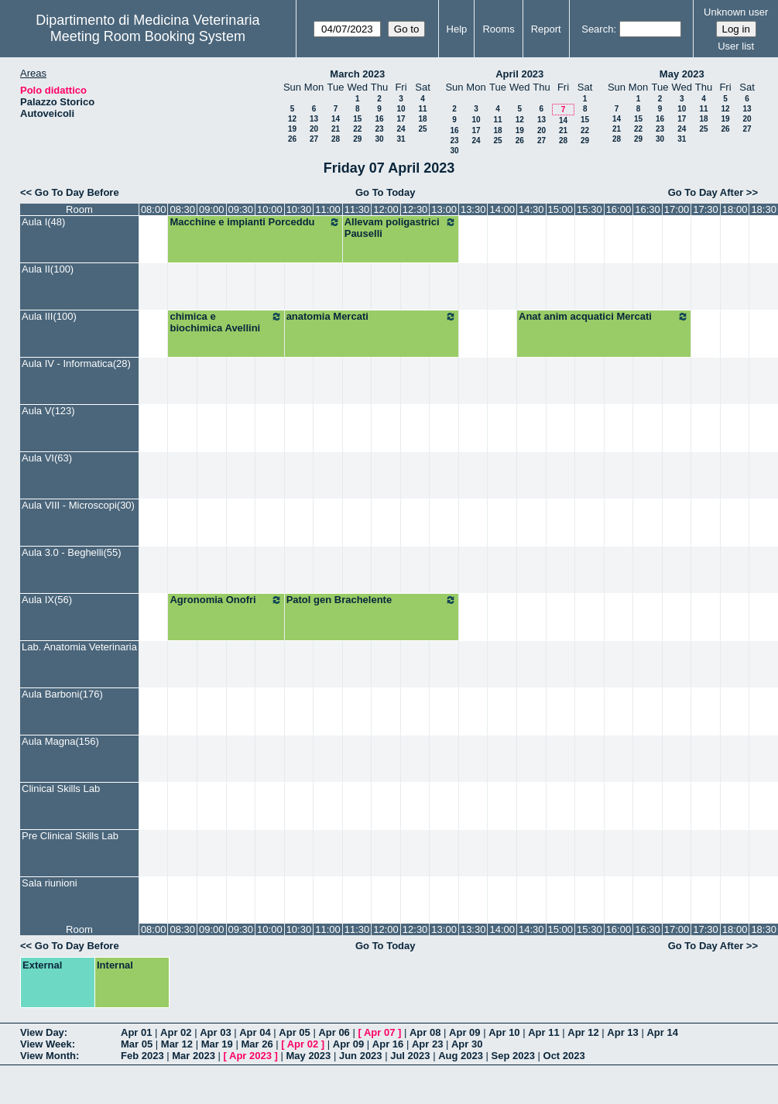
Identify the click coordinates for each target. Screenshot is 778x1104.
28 (335, 139)
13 (314, 119)
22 (357, 129)
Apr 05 (294, 1032)
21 (335, 129)
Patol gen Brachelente (371, 600)
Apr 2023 (250, 1055)
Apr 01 (136, 1032)
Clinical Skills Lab (61, 788)
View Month (48, 1055)
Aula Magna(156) (60, 741)
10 (400, 109)
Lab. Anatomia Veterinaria (79, 647)
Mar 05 (137, 1044)
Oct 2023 (564, 1055)
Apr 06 (333, 1032)
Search (597, 29)
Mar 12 (177, 1044)
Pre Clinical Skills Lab (70, 836)
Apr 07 (379, 1032)
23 (379, 129)
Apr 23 (427, 1044)
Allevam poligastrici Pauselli (400, 227)
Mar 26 (256, 1044)
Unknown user (736, 12)
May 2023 (682, 74)
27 (314, 139)
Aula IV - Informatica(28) (76, 363)
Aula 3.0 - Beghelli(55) (72, 552)
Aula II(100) (48, 269)
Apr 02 (175, 1032)
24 (400, 129)
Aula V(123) (48, 411)
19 (292, 129)
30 (379, 139)
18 (422, 119)
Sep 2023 (513, 1055)
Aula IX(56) (47, 599)
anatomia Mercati (371, 316)
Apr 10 (503, 1032)
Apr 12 (582, 1032)
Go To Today (385, 192)
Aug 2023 (460, 1055)
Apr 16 (387, 1044)
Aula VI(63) (47, 458)
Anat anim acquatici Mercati (604, 316)
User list (736, 46)
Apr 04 (254, 1032)
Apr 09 (464, 1032)
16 (379, 119)
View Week (46, 1044)
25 (422, 129)
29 (357, 139)
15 (357, 119)
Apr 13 (622, 1032)
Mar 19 (217, 1044)
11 (422, 109)
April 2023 (519, 74)
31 (400, 139)
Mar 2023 (193, 1055)
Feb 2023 (142, 1055)
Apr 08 (425, 1032)
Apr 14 (661, 1032)
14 (335, 119)
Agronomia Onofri (226, 600)
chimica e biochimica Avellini (226, 322)
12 (292, 119)
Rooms (498, 29)
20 (314, 129)
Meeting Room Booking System (147, 36)
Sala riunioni (49, 883)
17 (400, 119)
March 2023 (357, 74)
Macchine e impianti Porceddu (255, 222)
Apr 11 (543, 1032)
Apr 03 (215, 1032)
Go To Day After (706, 192)
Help (457, 29)
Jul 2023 (410, 1055)
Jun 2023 (360, 1055)
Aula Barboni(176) (62, 694)
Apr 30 (466, 1044)
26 (292, 139)
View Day (42, 1032)
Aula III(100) (49, 316)
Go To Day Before (77, 192)
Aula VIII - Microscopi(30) (78, 505)
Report (546, 29)
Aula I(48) (43, 222)
